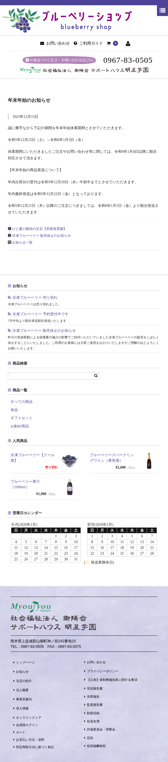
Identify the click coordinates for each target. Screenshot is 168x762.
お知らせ (22, 672)
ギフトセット (21, 418)
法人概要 (22, 690)
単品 (14, 410)
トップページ (25, 662)
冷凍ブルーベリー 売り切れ (36, 297)
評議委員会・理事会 (101, 729)
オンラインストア (28, 717)
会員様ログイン (27, 725)
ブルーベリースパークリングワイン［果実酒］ (112, 458)
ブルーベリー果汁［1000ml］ (25, 484)
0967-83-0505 (128, 60)
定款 (90, 738)
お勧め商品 (19, 426)
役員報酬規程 (96, 746)
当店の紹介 (24, 681)
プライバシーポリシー (102, 671)
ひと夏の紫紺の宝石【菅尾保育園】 (39, 229)
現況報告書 (95, 688)
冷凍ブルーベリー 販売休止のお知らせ (41, 236)
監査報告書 (95, 705)
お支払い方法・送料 (30, 740)
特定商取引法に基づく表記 (35, 747)
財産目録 (93, 713)
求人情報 (22, 708)
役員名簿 (93, 721)
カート (20, 732)
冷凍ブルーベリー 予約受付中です (40, 314)
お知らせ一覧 (22, 242)
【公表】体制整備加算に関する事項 (112, 680)
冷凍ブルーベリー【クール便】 (32, 458)
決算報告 (93, 696)
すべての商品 (21, 402)
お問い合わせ (96, 662)
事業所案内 (24, 699)
